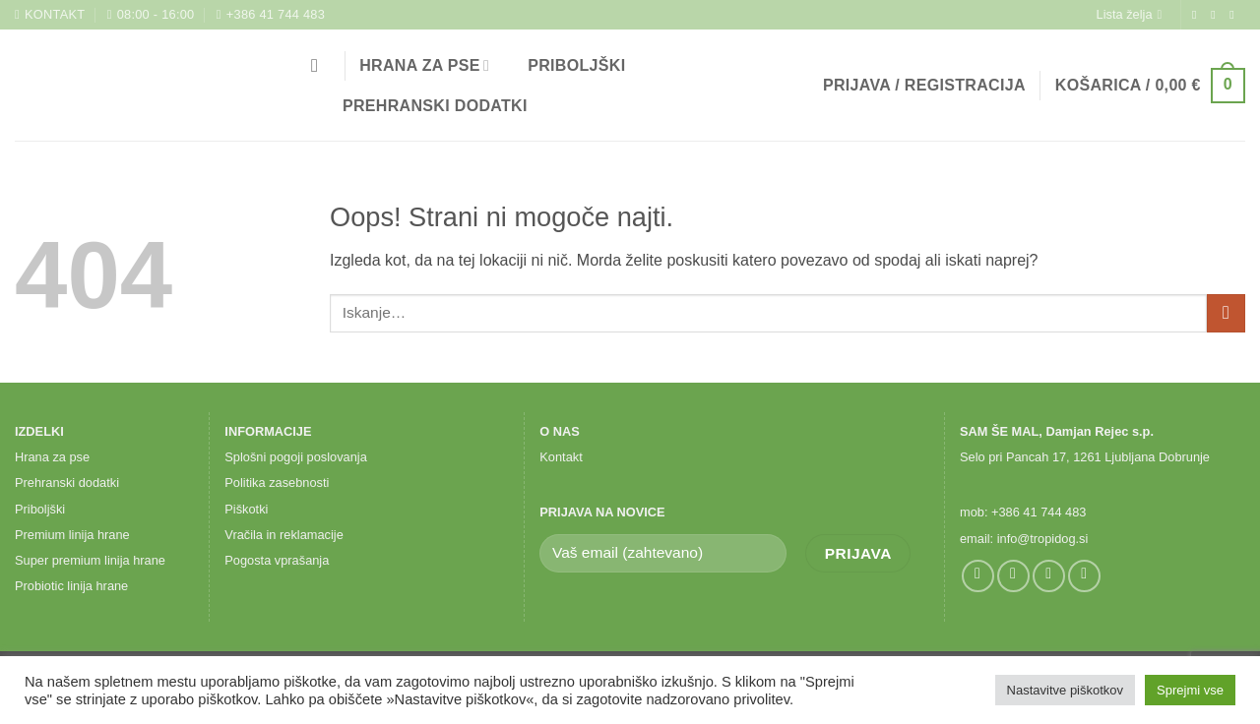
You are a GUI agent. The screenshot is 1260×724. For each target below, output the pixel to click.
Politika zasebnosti (276, 482)
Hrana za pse (424, 65)
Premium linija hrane (72, 534)
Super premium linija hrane (90, 560)
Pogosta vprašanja (276, 560)
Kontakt (560, 457)
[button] (924, 85)
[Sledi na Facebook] (1198, 15)
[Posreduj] (1226, 313)
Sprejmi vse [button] (1190, 690)
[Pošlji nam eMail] (1235, 15)
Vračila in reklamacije (283, 534)
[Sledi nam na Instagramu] (1217, 15)
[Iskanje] (320, 65)
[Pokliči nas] (1084, 576)
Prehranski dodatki (423, 106)
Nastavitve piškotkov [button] (1065, 690)
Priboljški (564, 66)
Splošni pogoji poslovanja (295, 457)
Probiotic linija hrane (71, 585)
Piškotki (246, 509)
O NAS (559, 431)
